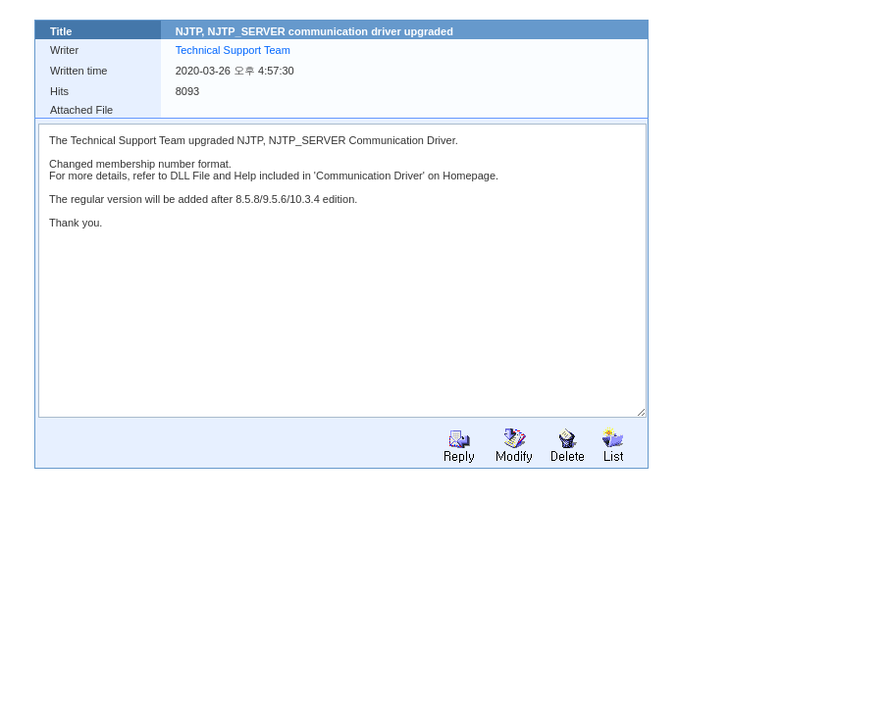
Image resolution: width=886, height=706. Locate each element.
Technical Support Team (233, 50)
